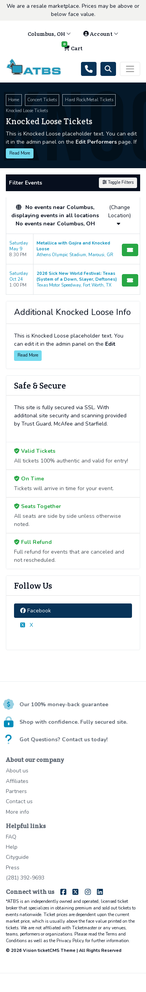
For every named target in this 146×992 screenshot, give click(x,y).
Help (12, 847)
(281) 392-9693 (25, 877)
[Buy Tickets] (130, 250)
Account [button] (100, 33)
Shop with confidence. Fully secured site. (73, 722)
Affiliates (17, 781)
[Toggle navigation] (130, 69)
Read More (19, 153)
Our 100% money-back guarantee (63, 704)
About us (17, 770)
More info (17, 812)
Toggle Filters (118, 182)
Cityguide (17, 857)
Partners (16, 791)
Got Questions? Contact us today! (63, 739)
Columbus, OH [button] (49, 33)
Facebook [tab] (35, 610)
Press (12, 867)
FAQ (11, 837)
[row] (73, 249)
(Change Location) (119, 215)
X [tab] (26, 625)
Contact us (19, 801)
